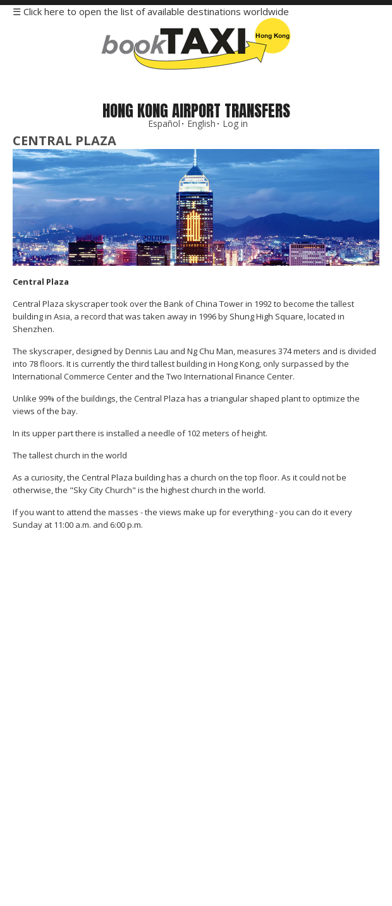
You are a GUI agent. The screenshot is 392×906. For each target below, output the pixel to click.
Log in (235, 123)
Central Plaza (64, 140)
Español (164, 123)
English (201, 123)
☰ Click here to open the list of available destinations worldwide (151, 11)
